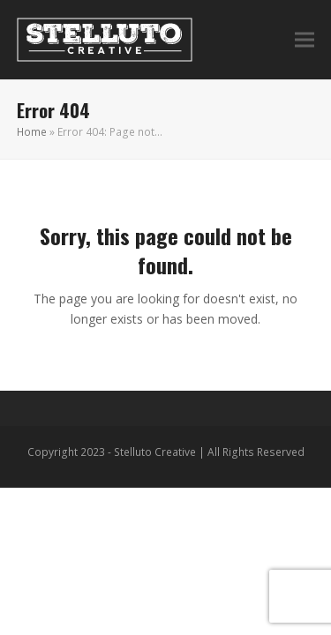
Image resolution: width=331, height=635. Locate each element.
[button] (304, 40)
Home (32, 131)
